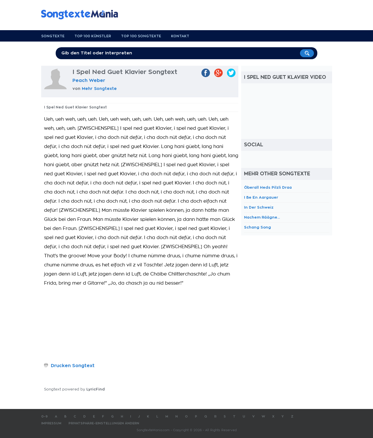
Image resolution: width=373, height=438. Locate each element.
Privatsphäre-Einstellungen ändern (103, 423)
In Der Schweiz (259, 207)
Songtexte (52, 36)
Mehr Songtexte (99, 89)
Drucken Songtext (73, 365)
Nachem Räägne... (262, 217)
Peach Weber (88, 80)
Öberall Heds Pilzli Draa (268, 187)
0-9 (44, 416)
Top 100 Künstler (92, 36)
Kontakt (180, 36)
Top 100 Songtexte (141, 36)
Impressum (51, 423)
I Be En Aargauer (261, 197)
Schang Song (257, 227)
